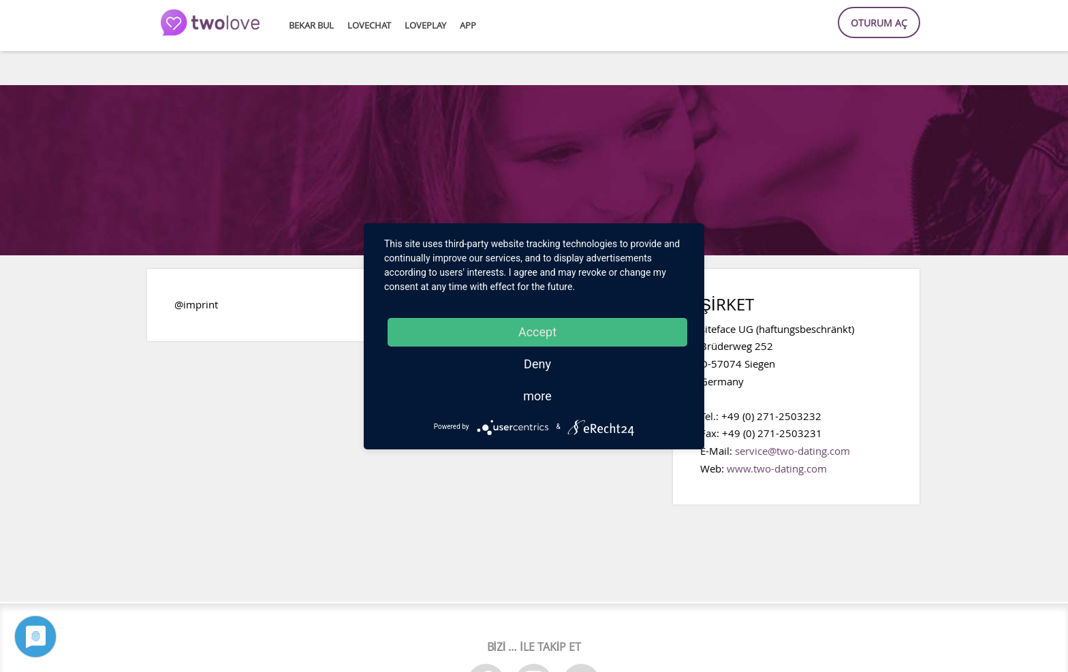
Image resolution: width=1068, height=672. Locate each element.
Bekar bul (311, 25)
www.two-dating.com (777, 468)
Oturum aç (879, 22)
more (537, 396)
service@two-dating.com (792, 451)
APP (468, 25)
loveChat (369, 25)
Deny (537, 364)
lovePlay (425, 25)
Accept (537, 332)
